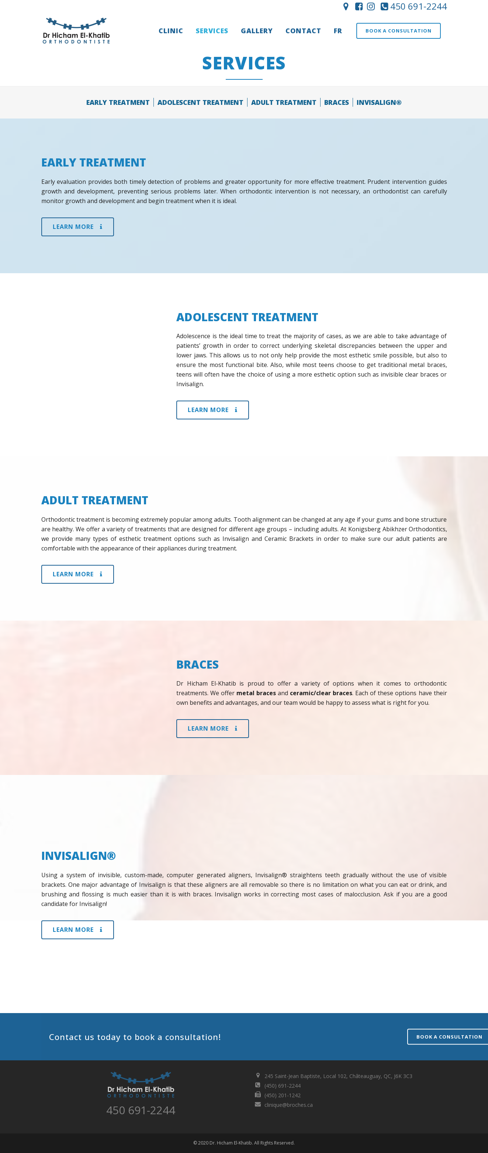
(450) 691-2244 (282, 1085)
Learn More (78, 227)
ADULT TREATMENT (283, 102)
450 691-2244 (413, 6)
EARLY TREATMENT (118, 102)
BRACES (336, 102)
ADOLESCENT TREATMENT (200, 102)
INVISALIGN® (379, 102)
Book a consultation (399, 30)
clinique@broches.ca (288, 1104)
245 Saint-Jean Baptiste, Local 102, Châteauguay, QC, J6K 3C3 (338, 1076)
